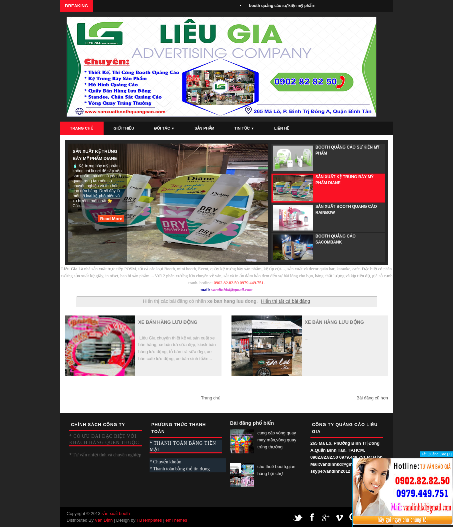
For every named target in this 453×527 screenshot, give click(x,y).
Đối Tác (164, 128)
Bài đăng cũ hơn (372, 397)
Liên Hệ (281, 128)
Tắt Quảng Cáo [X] (436, 454)
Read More (111, 218)
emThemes (176, 520)
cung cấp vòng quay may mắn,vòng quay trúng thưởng (276, 439)
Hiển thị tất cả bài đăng (285, 301)
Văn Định (104, 520)
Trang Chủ (82, 128)
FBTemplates (149, 520)
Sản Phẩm (204, 128)
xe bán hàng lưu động (168, 322)
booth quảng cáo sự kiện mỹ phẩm (284, 5)
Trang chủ (211, 397)
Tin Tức (244, 128)
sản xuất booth (116, 513)
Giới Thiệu (124, 128)
